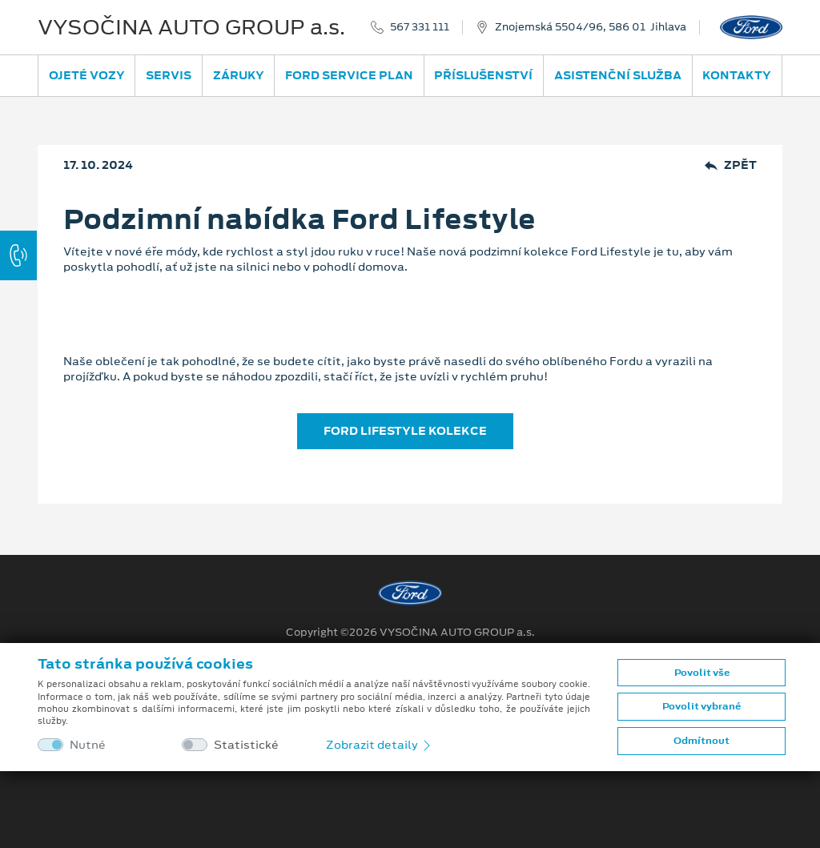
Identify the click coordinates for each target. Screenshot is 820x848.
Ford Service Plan (349, 75)
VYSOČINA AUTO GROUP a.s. (191, 27)
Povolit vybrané (701, 706)
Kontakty (736, 75)
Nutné (88, 745)
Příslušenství (483, 75)
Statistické (246, 745)
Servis (168, 75)
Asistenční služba (617, 75)
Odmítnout (701, 740)
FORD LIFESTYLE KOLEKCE (405, 431)
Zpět (731, 165)
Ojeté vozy (87, 75)
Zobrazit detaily (379, 745)
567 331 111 (419, 27)
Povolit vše (702, 672)
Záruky (238, 75)
